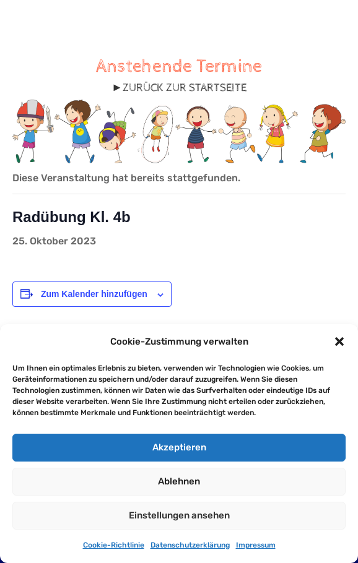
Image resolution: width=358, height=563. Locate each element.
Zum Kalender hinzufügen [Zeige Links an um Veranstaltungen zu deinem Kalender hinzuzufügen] (94, 294)
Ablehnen (179, 481)
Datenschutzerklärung (190, 545)
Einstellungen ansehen (179, 515)
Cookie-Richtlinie (113, 545)
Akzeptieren (179, 447)
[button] (339, 341)
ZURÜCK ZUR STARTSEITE (185, 87)
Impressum (256, 545)
